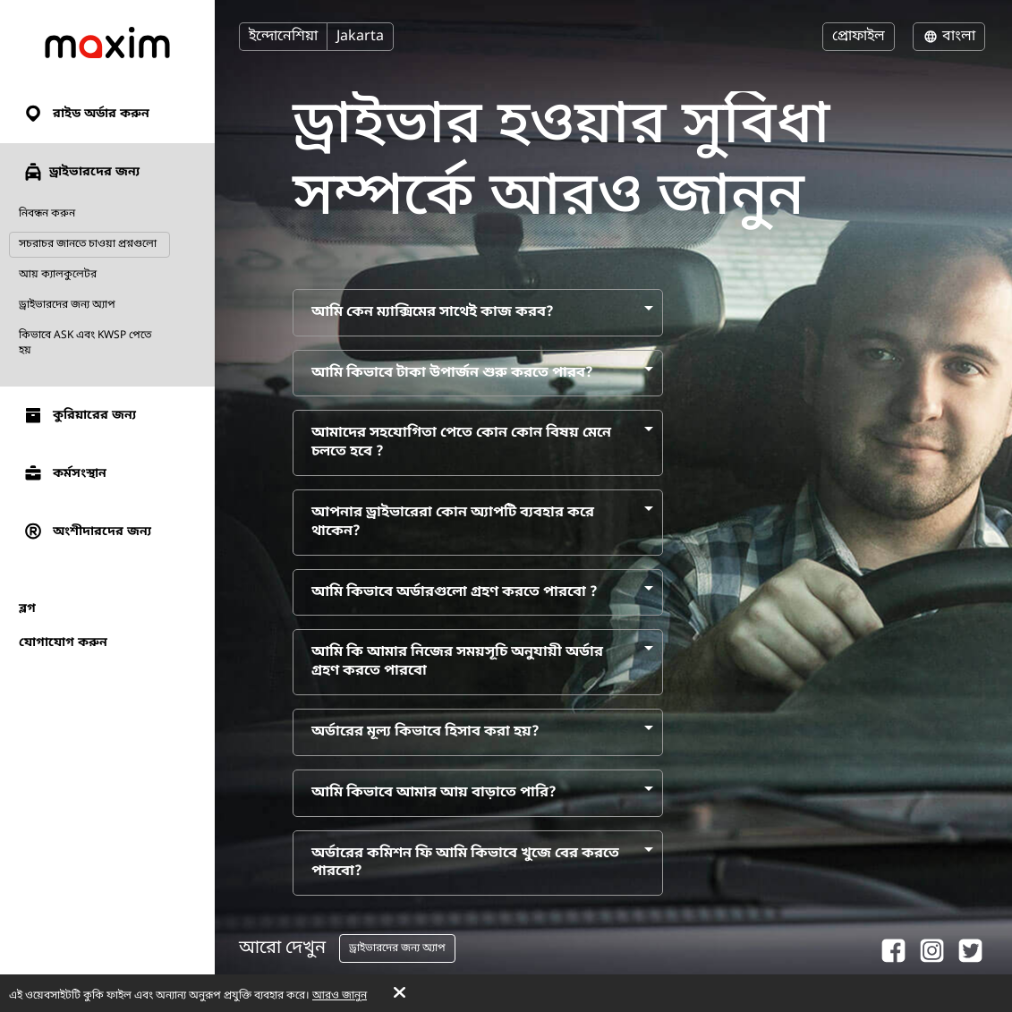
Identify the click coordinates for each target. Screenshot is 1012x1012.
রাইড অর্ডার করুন (85, 114)
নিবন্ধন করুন (47, 214)
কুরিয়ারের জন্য (79, 415)
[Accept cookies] (399, 994)
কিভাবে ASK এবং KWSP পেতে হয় (85, 343)
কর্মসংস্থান (64, 473)
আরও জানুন (339, 996)
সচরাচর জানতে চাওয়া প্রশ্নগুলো (88, 244)
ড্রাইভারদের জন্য (81, 172)
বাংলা (949, 37)
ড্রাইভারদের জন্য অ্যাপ (67, 305)
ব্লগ (27, 608)
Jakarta (360, 37)
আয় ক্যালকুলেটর (58, 275)
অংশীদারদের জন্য (86, 532)
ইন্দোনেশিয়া (283, 37)
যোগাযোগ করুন (63, 642)
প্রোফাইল (858, 37)
